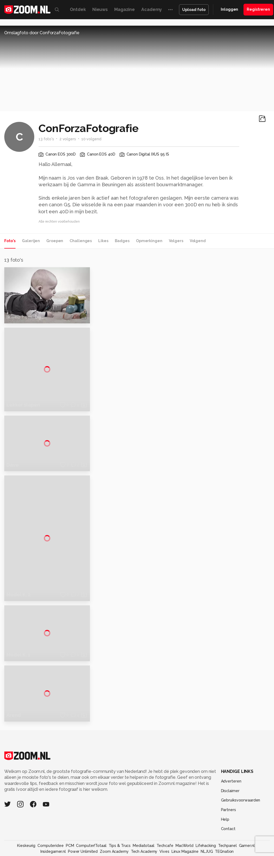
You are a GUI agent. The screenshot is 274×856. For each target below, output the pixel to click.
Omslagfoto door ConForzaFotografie (41, 32)
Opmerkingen (149, 241)
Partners (228, 788)
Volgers (176, 241)
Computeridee (50, 824)
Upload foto (194, 9)
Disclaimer (230, 769)
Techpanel (227, 824)
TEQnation (224, 830)
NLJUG (207, 830)
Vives (164, 830)
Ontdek (78, 9)
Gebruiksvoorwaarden (240, 778)
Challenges (81, 241)
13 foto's (46, 139)
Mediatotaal (143, 824)
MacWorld (184, 824)
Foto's (10, 241)
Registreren (258, 9)
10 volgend (91, 139)
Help (225, 798)
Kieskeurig (26, 824)
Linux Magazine (185, 830)
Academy (151, 9)
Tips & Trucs (120, 824)
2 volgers (67, 139)
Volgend (198, 241)
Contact (228, 807)
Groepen (54, 241)
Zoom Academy (114, 830)
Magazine (124, 9)
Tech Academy (144, 830)
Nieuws (100, 9)
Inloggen (229, 9)
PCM (70, 824)
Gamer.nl (247, 824)
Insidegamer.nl (53, 830)
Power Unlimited (83, 830)
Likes (103, 241)
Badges (122, 241)
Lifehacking (206, 824)
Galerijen (31, 241)
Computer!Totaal (91, 824)
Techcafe (165, 824)
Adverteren (231, 759)
